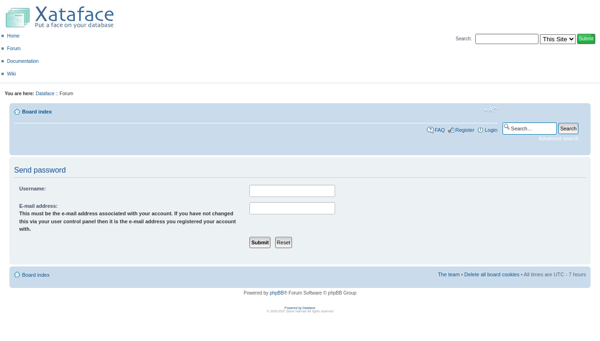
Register (464, 130)
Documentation (22, 61)
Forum (14, 48)
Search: (464, 38)
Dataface (45, 93)
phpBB (277, 293)
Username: (32, 188)
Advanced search (558, 138)
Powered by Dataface (300, 308)
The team (448, 274)
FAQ (440, 130)
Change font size (490, 110)
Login (491, 130)
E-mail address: (38, 206)
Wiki (11, 73)
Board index (37, 111)
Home (13, 35)
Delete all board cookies (492, 274)
